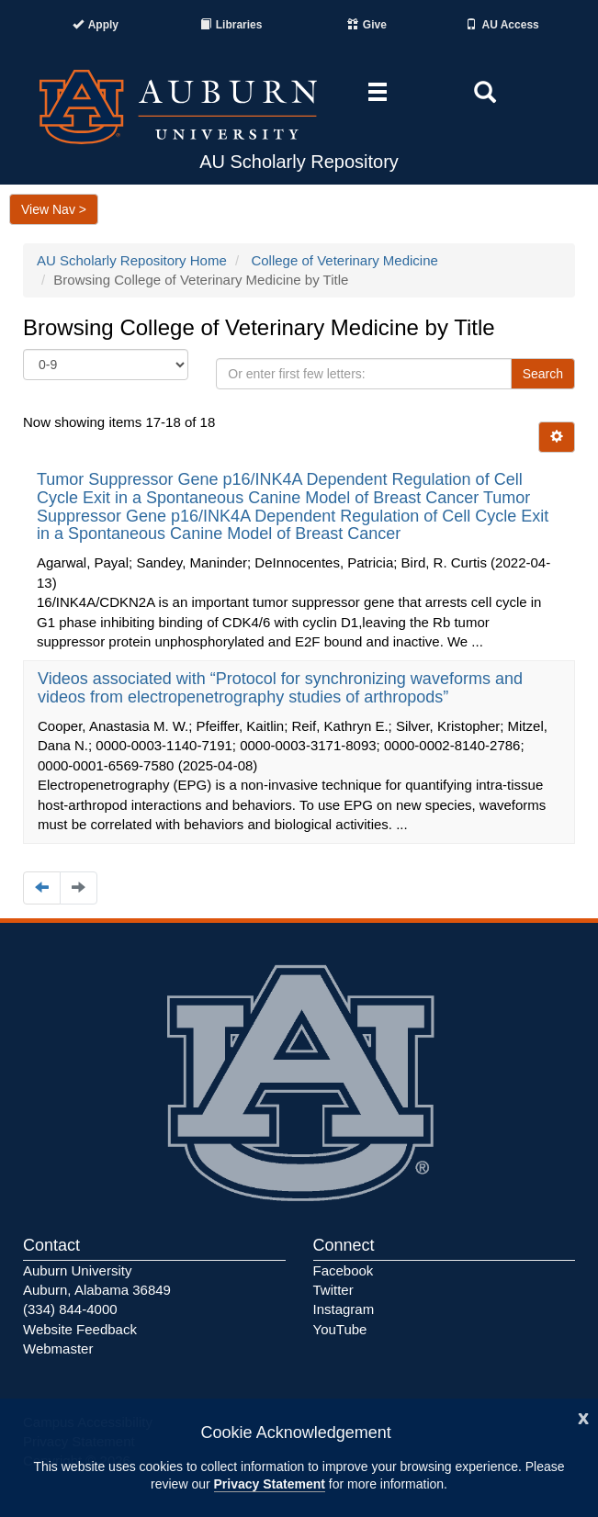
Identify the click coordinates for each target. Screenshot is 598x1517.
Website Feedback (80, 1329)
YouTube (340, 1329)
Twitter (333, 1290)
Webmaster (58, 1348)
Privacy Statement (269, 1484)
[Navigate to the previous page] (42, 887)
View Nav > (53, 209)
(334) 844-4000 (70, 1309)
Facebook (343, 1270)
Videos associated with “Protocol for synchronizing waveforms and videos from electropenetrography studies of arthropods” (280, 687)
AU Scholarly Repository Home (132, 260)
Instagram (344, 1309)
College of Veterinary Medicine (344, 260)
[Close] (583, 1416)
